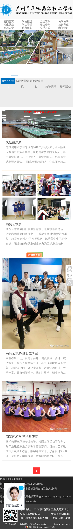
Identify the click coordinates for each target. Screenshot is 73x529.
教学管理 (50, 86)
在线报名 (69, 268)
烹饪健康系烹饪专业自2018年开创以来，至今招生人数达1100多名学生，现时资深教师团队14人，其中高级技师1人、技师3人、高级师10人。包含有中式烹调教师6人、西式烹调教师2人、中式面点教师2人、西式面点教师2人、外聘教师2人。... (36, 155)
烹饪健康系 (13, 142)
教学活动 (65, 86)
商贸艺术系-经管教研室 (22, 353)
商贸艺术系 (13, 224)
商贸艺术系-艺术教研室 (22, 436)
